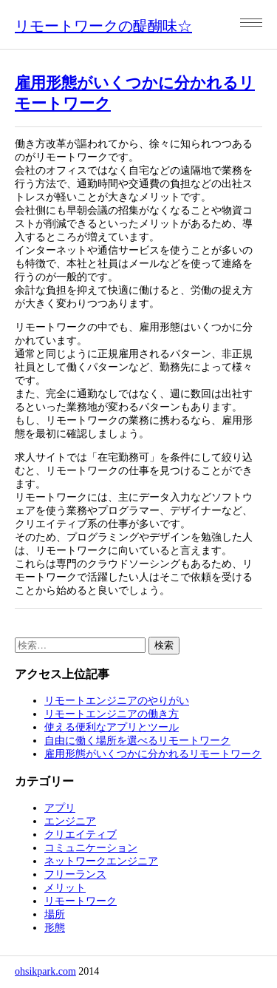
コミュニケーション (90, 847)
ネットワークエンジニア (101, 861)
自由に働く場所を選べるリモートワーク (137, 740)
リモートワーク (80, 901)
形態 (54, 927)
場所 (54, 914)
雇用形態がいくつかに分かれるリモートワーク (152, 753)
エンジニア (70, 821)
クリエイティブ (80, 834)
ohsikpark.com (45, 971)
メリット (65, 887)
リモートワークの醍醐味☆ (103, 26)
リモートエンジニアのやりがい (116, 700)
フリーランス (75, 874)
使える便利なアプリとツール (111, 727)
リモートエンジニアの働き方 (111, 714)
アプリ (59, 807)
